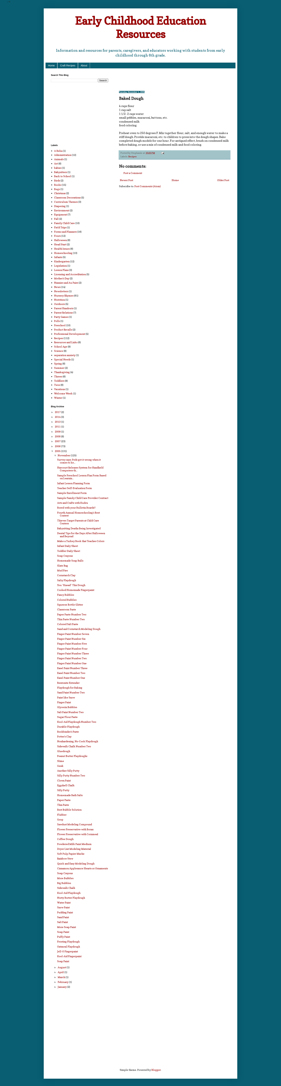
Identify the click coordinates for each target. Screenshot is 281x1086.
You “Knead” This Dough (71, 585)
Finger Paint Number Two (72, 658)
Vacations (59, 389)
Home (51, 65)
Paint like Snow (66, 697)
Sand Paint (63, 917)
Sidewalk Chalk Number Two (74, 746)
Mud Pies (62, 570)
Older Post (223, 180)
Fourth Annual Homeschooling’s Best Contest (78, 514)
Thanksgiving (62, 372)
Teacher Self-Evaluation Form (74, 488)
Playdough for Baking (69, 687)
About (84, 65)
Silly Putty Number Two (71, 775)
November (64, 455)
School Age (60, 346)
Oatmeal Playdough (68, 946)
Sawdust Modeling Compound (74, 824)
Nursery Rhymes (63, 295)
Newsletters (61, 291)
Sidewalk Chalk (66, 887)
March (62, 977)
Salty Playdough (66, 580)
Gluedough (63, 751)
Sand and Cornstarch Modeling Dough (78, 628)
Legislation (60, 265)
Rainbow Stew (65, 858)
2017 (58, 412)
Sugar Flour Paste (67, 716)
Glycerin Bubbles (67, 707)
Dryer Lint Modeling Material (74, 848)
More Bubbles (65, 878)
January (62, 986)
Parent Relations (63, 312)
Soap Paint (63, 931)
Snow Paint (63, 907)
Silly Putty (63, 790)
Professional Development (69, 333)
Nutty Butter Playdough (71, 897)
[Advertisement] (161, 79)
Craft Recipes (67, 65)
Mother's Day (61, 278)
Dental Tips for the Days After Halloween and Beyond (81, 535)
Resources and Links (65, 342)
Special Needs (62, 359)
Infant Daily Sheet (67, 545)
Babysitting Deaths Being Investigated (79, 528)
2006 (58, 446)
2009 (58, 431)
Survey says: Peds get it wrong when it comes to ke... (79, 461)
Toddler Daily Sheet (68, 550)
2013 (58, 421)
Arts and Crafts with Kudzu (72, 502)
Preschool (60, 325)
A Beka (58, 150)
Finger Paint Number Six (71, 638)
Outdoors (59, 303)
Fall (56, 218)
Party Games (61, 316)
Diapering (60, 206)
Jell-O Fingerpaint (67, 951)
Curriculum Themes (66, 201)
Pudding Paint (65, 912)
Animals (59, 159)
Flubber (61, 814)
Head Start (60, 244)
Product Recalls (63, 329)
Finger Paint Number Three (73, 653)
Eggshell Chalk (66, 785)
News (57, 286)
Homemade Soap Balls (70, 560)
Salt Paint (62, 922)
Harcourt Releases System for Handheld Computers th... (80, 469)
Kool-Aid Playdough (68, 892)
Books (57, 184)
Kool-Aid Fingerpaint (69, 956)
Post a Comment (132, 172)
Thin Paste (63, 804)
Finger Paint (64, 702)
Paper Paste (64, 799)
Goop (60, 819)
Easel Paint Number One (71, 677)
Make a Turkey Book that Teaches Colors (80, 541)
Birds (57, 180)
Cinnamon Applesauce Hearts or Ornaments (82, 868)
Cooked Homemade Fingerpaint (75, 589)
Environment (61, 210)
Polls (57, 320)
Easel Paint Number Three (72, 668)
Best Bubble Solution (69, 809)
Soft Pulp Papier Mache (70, 853)
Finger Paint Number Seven (73, 633)
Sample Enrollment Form (72, 492)
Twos (57, 384)
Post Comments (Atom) (147, 186)
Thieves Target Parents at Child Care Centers (78, 522)
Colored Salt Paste (67, 624)
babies (57, 167)
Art (56, 163)
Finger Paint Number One (72, 663)
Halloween (60, 240)
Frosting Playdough (68, 941)
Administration (62, 154)
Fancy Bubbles (65, 594)
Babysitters (60, 172)
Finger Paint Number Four (72, 648)
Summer (59, 367)
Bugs (57, 189)
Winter (58, 397)
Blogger (156, 1069)
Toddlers (59, 380)
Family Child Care (64, 223)
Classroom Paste (66, 609)
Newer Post (126, 180)
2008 (58, 436)
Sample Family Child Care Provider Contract (82, 497)
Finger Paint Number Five (72, 643)
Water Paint (64, 902)
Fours (57, 235)
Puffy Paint (63, 936)
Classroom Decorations (67, 197)
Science (58, 350)
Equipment (60, 214)
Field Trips (60, 227)
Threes (58, 376)
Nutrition (59, 299)
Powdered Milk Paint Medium (74, 844)
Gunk (60, 765)
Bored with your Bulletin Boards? (76, 507)
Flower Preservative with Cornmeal (77, 834)
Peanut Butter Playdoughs (72, 755)
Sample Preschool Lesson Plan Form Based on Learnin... (81, 477)
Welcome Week (63, 393)
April (61, 972)
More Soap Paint (66, 927)
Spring (58, 363)
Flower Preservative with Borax (75, 829)
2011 (58, 426)
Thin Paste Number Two (71, 619)
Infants (58, 257)
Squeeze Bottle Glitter (70, 604)
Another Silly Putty (68, 770)
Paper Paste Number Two (71, 614)
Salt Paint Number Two (70, 712)
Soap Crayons (65, 555)
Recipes (132, 156)
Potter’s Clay (64, 736)
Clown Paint (64, 780)
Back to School (62, 176)
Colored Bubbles (67, 599)
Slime (60, 760)
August (62, 967)
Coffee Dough (65, 838)
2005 (58, 451)
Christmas (60, 193)
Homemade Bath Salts (70, 795)
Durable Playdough (68, 726)
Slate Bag (62, 565)
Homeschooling (63, 252)
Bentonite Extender (68, 682)
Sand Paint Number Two (71, 692)
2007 (58, 441)
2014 (58, 416)
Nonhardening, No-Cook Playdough (77, 741)
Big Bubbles (64, 883)
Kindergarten (62, 261)
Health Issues (62, 248)
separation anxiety (64, 355)
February (63, 981)
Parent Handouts (63, 308)
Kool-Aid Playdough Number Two (76, 721)
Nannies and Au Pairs (66, 282)
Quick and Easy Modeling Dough (75, 863)
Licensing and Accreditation (70, 274)
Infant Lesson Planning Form (73, 483)
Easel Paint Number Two (71, 672)
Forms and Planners (65, 231)
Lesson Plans (61, 269)
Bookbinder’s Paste (68, 731)
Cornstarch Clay (66, 575)
